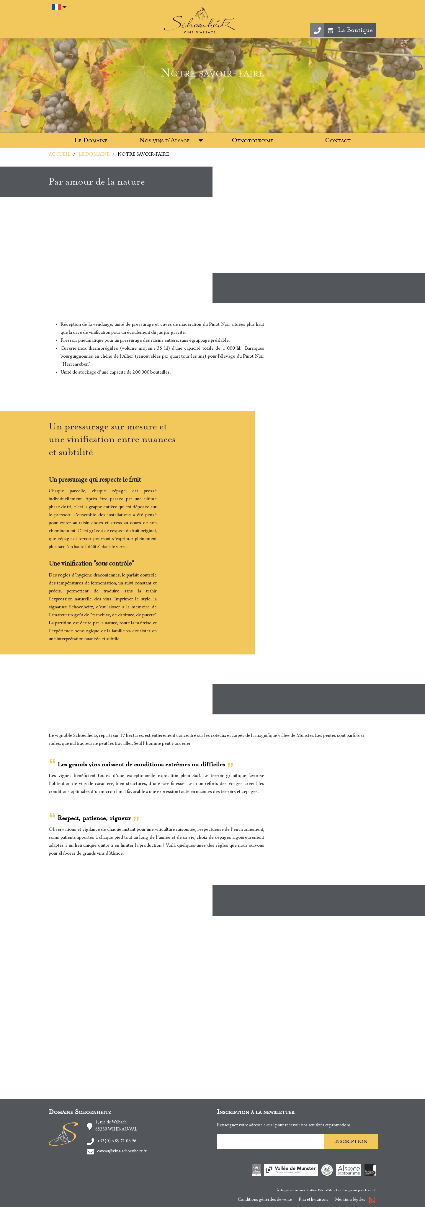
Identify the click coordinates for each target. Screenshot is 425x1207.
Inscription (350, 1141)
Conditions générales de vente (265, 1200)
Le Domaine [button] (91, 140)
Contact (338, 140)
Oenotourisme (252, 140)
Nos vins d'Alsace (165, 140)
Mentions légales (350, 1200)
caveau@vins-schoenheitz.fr (122, 1151)
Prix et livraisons (313, 1200)
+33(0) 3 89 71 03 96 (116, 1141)
